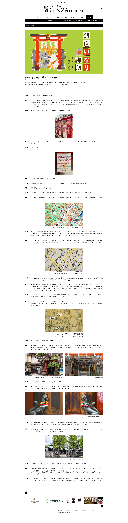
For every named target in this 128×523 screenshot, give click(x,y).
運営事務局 (91, 518)
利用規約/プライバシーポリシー (72, 518)
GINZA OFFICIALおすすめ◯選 (94, 20)
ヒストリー (59, 20)
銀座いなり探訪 (68, 20)
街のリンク (36, 518)
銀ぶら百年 (51, 20)
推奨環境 (84, 518)
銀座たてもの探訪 (79, 20)
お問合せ (60, 518)
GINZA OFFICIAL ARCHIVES (48, 518)
